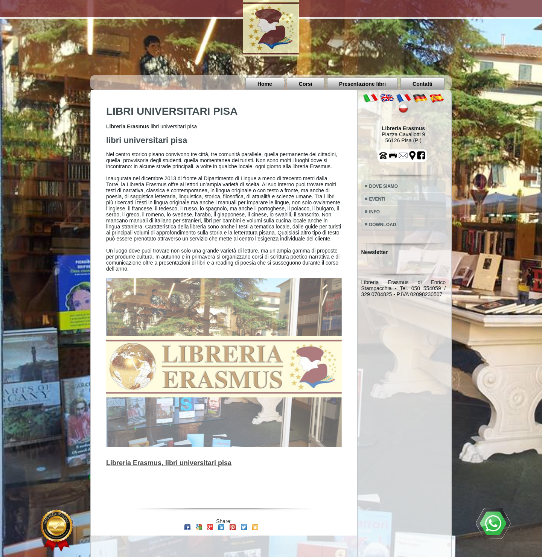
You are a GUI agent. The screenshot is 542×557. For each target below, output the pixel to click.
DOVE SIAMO (383, 186)
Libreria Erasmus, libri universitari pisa (168, 463)
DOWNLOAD (382, 224)
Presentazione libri (362, 84)
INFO (374, 212)
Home (264, 84)
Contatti (422, 84)
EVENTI (377, 199)
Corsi (305, 84)
